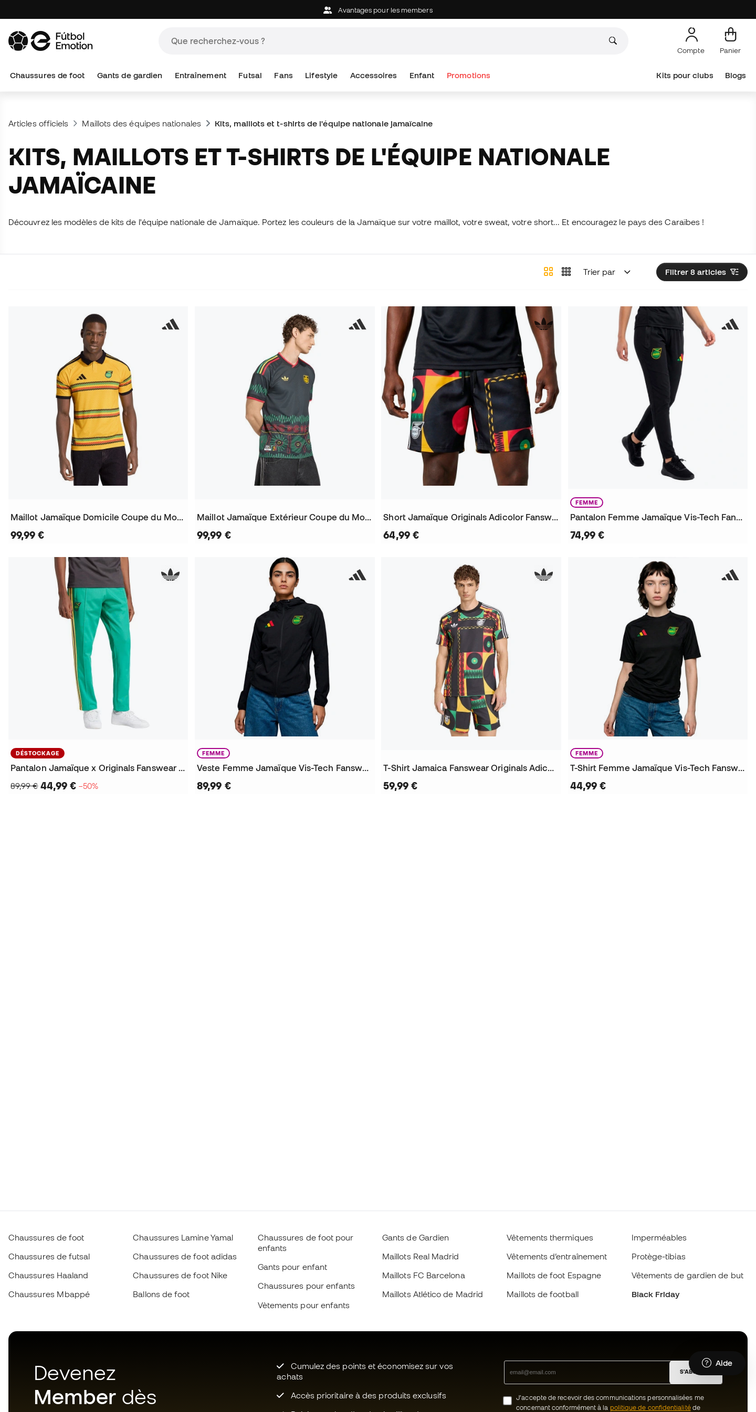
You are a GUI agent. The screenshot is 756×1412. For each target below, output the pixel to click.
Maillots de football (543, 1294)
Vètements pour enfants (304, 1305)
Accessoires (373, 75)
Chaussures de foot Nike (180, 1275)
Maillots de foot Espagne (554, 1275)
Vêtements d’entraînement (557, 1256)
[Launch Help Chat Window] (717, 1363)
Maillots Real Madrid (420, 1256)
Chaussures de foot (47, 75)
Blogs (735, 75)
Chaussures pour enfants (306, 1285)
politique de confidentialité (650, 1407)
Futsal (249, 75)
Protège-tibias (659, 1256)
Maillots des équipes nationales (141, 123)
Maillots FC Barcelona (423, 1275)
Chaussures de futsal (49, 1256)
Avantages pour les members (377, 10)
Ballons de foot (161, 1294)
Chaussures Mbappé (49, 1294)
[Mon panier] (730, 41)
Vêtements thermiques (550, 1237)
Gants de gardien (129, 75)
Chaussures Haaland (48, 1275)
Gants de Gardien (415, 1237)
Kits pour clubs (684, 75)
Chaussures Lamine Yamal (183, 1237)
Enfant (422, 75)
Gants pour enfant (292, 1266)
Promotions (468, 75)
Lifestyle (321, 75)
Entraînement (200, 75)
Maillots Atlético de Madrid (432, 1294)
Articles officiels (38, 123)
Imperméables (659, 1237)
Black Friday (656, 1294)
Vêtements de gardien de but (687, 1275)
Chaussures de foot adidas (185, 1256)
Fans (283, 75)
